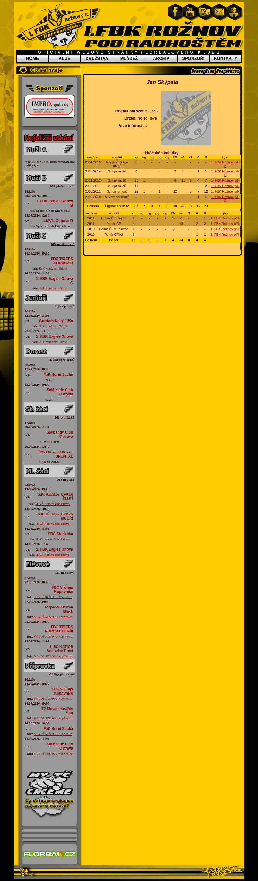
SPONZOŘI (193, 58)
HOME (32, 58)
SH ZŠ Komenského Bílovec (53, 504)
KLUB (65, 58)
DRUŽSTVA (96, 58)
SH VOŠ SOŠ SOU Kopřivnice (53, 597)
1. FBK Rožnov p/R (225, 180)
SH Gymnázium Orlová (53, 268)
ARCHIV (161, 58)
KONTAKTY (225, 58)
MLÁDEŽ (129, 58)
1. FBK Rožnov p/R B (225, 164)
